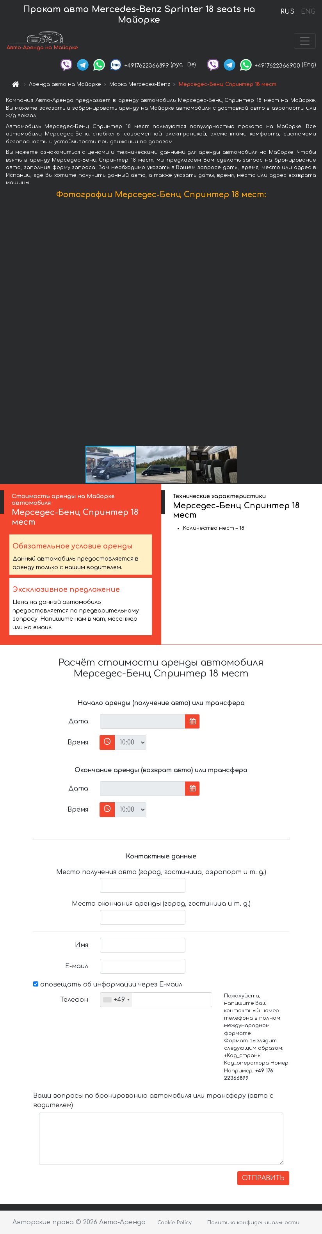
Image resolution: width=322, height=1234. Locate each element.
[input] (142, 721)
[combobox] (116, 1000)
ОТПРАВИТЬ (263, 1178)
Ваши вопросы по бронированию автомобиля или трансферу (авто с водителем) (153, 1100)
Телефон (74, 999)
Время (78, 742)
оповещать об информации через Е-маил (107, 984)
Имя (81, 945)
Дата (78, 721)
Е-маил (76, 966)
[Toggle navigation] (305, 41)
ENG (308, 11)
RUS (287, 11)
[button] (315, 324)
